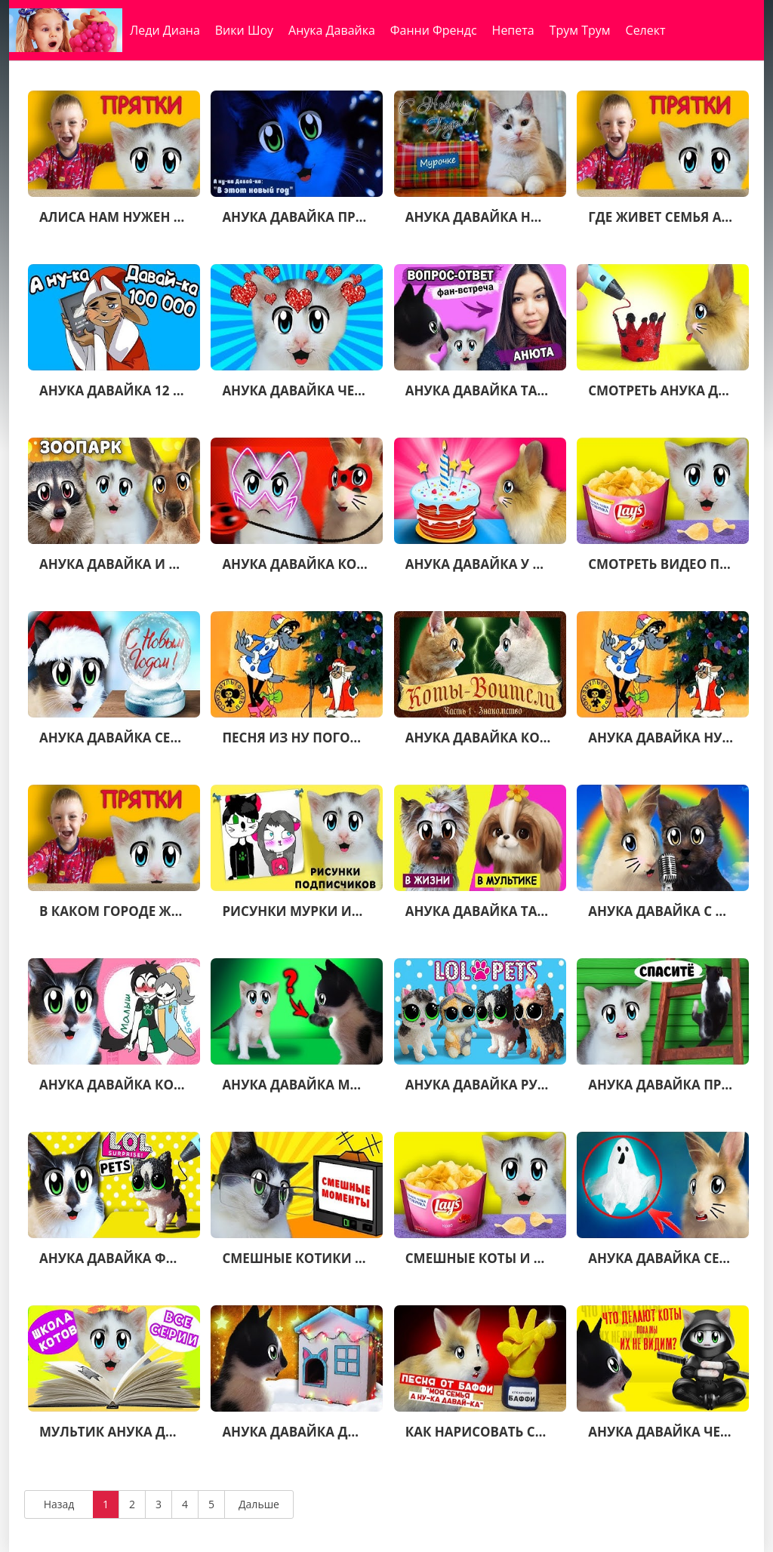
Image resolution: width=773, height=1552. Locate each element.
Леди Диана (165, 30)
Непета (513, 30)
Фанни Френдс (433, 30)
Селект (646, 30)
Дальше (259, 1504)
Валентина (161, 68)
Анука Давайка (331, 30)
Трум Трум (580, 30)
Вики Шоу (244, 30)
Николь (230, 68)
